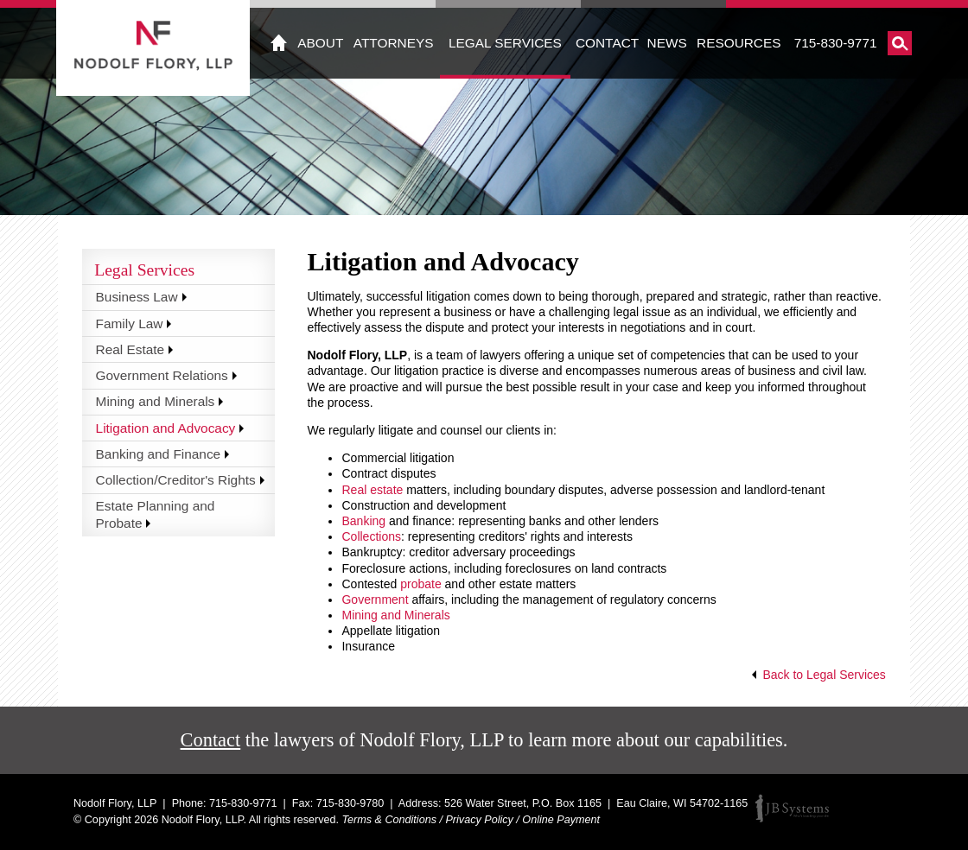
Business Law (137, 296)
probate (420, 584)
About (320, 42)
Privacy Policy (479, 820)
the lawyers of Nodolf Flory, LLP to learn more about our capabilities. (484, 740)
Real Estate (130, 349)
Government (376, 599)
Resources (739, 42)
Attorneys (393, 42)
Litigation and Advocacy (166, 428)
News (667, 42)
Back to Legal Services (823, 675)
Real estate (372, 490)
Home (279, 43)
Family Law (129, 323)
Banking (363, 521)
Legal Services (505, 42)
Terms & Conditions (389, 820)
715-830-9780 (350, 803)
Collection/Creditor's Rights (176, 480)
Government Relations (162, 375)
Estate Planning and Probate (155, 514)
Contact (607, 42)
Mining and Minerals (395, 615)
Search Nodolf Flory (900, 43)
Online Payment (561, 820)
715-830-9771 (835, 42)
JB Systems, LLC (792, 808)
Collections (370, 536)
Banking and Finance (158, 454)
